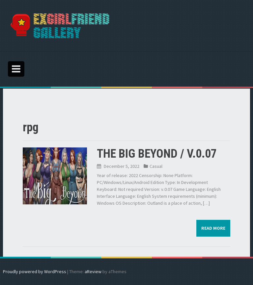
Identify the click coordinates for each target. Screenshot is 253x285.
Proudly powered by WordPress (34, 271)
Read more (213, 228)
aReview (93, 271)
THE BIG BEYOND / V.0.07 (157, 154)
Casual (156, 166)
